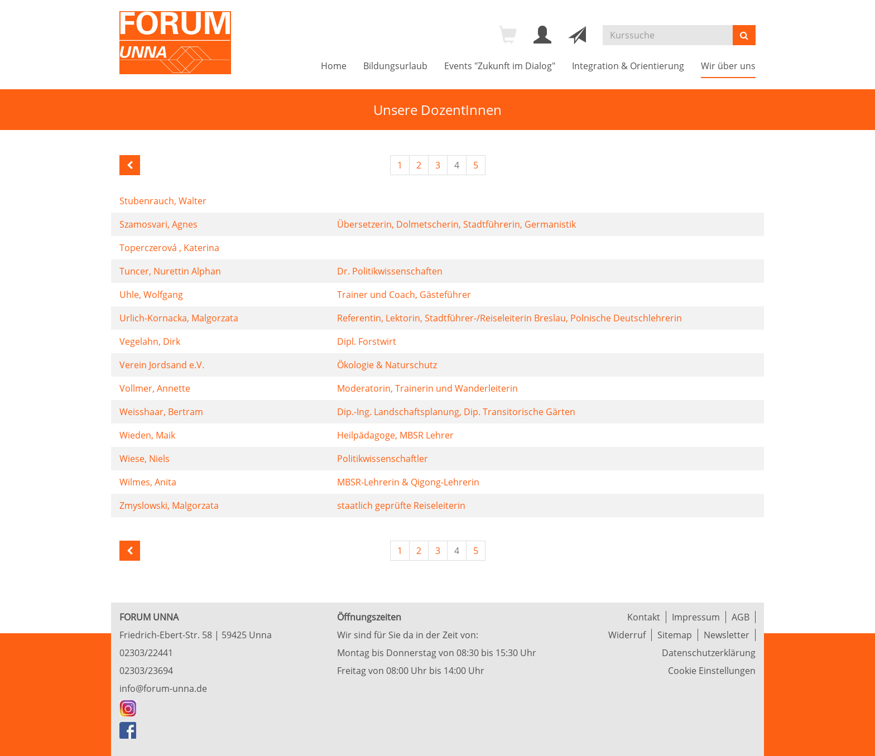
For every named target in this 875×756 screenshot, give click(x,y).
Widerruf (627, 635)
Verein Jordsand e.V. (161, 365)
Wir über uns (728, 66)
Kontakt (643, 617)
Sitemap (674, 635)
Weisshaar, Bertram (161, 412)
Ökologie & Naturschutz (387, 365)
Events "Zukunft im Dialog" (499, 66)
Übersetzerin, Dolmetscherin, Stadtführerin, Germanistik (456, 224)
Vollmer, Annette (154, 388)
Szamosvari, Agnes (158, 224)
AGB (740, 617)
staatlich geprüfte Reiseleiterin (401, 505)
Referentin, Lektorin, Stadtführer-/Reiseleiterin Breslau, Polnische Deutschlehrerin (509, 318)
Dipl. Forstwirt (366, 341)
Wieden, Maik (147, 435)
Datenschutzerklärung (709, 653)
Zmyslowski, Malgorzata (169, 505)
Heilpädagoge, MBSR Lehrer (395, 435)
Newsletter (726, 635)
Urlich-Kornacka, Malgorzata (178, 318)
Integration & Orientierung (628, 66)
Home (334, 66)
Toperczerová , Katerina (169, 248)
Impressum (696, 617)
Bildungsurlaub (395, 66)
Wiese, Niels (144, 458)
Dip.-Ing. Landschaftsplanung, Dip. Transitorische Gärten (456, 412)
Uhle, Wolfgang (151, 294)
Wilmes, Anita (147, 482)
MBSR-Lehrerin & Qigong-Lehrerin (408, 482)
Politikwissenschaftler (382, 458)
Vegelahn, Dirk (149, 341)
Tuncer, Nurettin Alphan (170, 271)
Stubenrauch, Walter (162, 201)
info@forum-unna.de (163, 688)
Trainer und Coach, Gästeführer (404, 294)
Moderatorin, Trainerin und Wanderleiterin (427, 388)
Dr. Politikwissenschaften (390, 271)
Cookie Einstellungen (712, 670)
